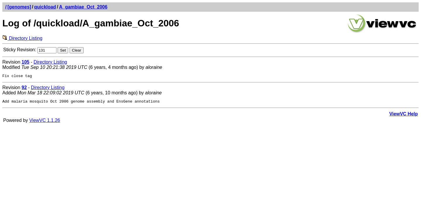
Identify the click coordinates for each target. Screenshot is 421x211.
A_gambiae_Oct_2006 (83, 6)
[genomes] (19, 6)
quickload (45, 6)
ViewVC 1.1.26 (44, 122)
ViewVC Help (403, 115)
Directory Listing (22, 38)
